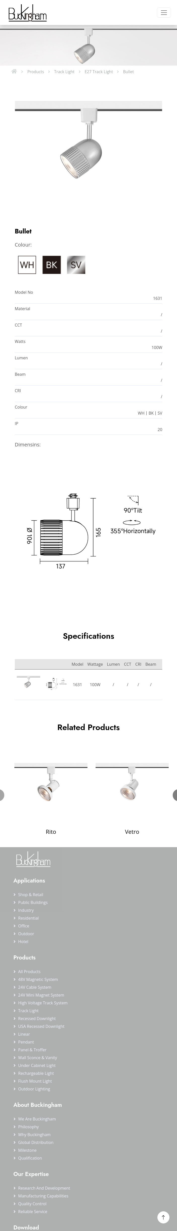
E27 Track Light (99, 71)
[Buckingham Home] (27, 12)
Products (35, 71)
